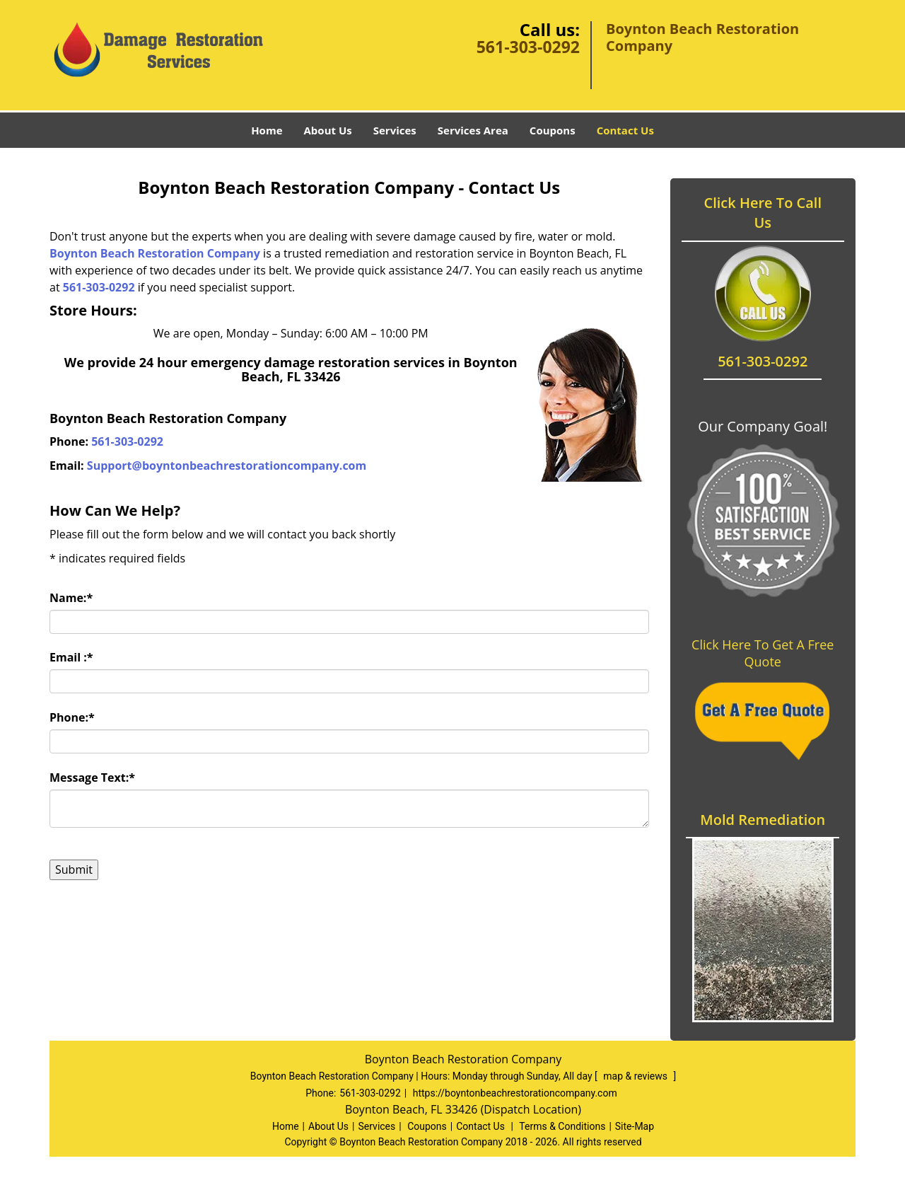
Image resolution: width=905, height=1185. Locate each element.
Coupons (553, 130)
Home (266, 130)
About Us (328, 130)
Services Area (473, 130)
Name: (71, 598)
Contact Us (625, 130)
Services (394, 130)
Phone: (72, 717)
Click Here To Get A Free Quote (762, 653)
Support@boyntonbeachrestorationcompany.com (226, 465)
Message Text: (92, 777)
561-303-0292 (528, 46)
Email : (71, 657)
